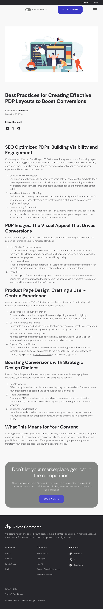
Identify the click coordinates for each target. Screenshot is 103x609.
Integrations (10, 564)
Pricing (40, 564)
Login (95, 2)
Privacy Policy (11, 589)
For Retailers (42, 553)
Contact (85, 2)
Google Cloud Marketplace (48, 569)
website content (42, 354)
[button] (94, 9)
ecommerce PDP (26, 302)
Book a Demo (70, 9)
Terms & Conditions (14, 594)
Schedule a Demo (44, 574)
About (8, 553)
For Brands (41, 559)
